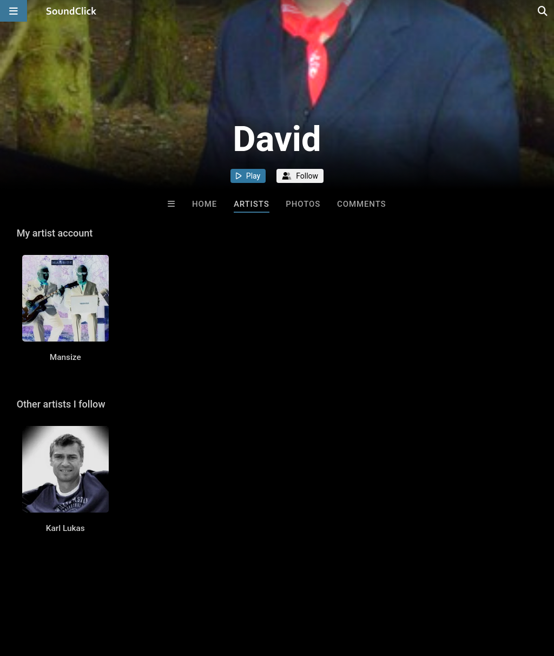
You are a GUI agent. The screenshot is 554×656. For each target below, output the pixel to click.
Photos (303, 204)
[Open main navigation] (13, 11)
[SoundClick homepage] (71, 11)
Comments (361, 204)
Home (204, 204)
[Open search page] (543, 11)
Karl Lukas (65, 528)
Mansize (65, 357)
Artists (251, 204)
